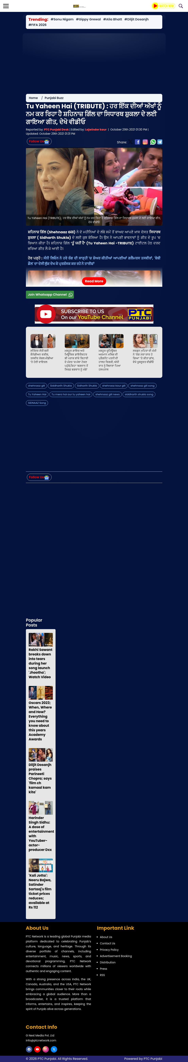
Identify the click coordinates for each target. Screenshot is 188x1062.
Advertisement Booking (116, 956)
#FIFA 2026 (37, 25)
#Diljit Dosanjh (136, 19)
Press (103, 969)
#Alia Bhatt (112, 19)
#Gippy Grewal (88, 19)
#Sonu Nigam (62, 19)
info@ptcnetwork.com (41, 1040)
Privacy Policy (109, 950)
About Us (106, 937)
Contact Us (107, 943)
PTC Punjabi (153, 1058)
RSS (102, 975)
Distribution (108, 962)
